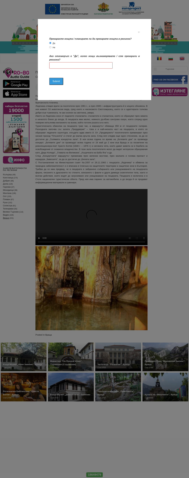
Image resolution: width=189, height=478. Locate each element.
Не (54, 47)
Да (54, 43)
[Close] (139, 32)
